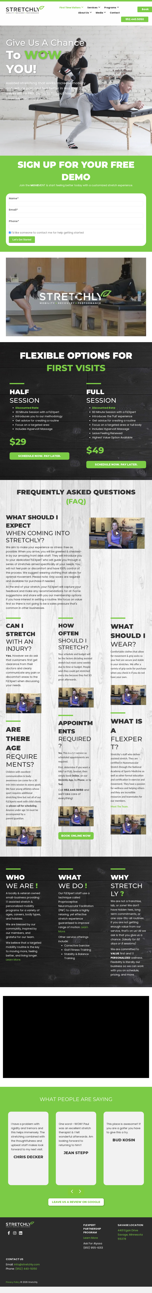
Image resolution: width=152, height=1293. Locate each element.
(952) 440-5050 (26, 1269)
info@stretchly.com (27, 1265)
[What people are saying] (76, 1146)
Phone (13, 221)
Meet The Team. (119, 807)
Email (12, 210)
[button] (82, 7)
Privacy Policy (13, 1282)
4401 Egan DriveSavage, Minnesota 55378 (130, 1235)
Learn (86, 1238)
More (94, 1238)
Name (13, 198)
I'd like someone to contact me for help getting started (47, 233)
